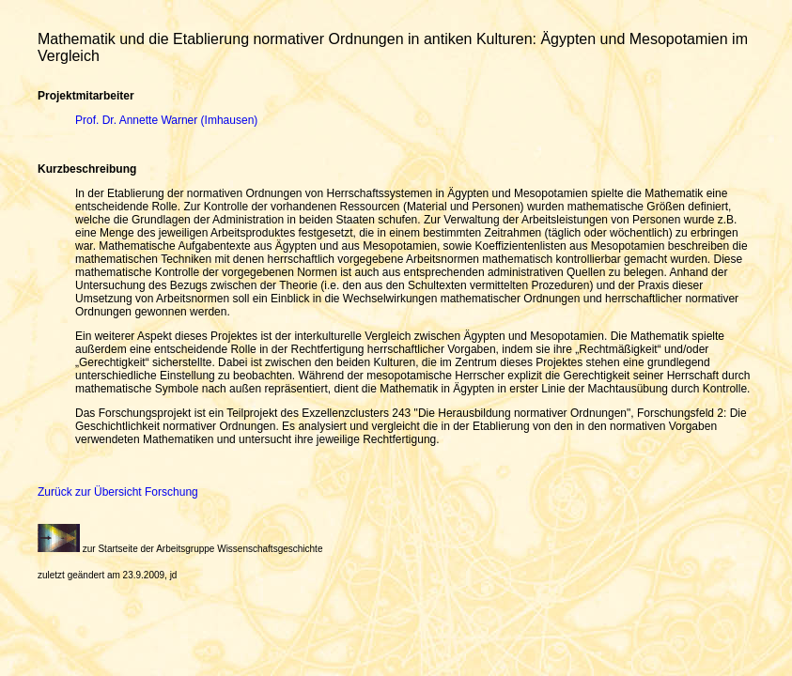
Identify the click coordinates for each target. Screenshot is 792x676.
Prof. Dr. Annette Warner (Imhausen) (166, 120)
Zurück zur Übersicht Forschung (118, 492)
